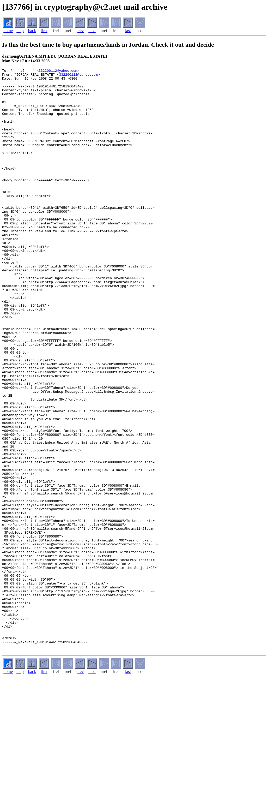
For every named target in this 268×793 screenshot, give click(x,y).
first (44, 30)
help (20, 30)
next (92, 30)
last (128, 30)
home (8, 30)
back (32, 30)
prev (80, 30)
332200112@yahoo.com (58, 71)
